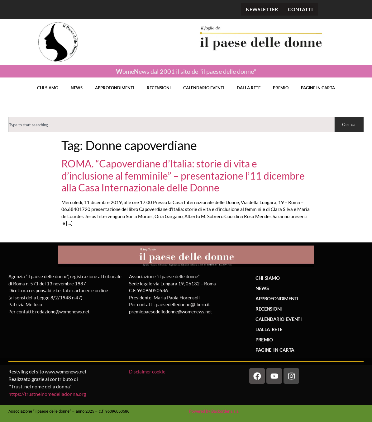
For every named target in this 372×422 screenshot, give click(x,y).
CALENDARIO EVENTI (203, 87)
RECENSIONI (159, 87)
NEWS (77, 87)
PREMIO (281, 87)
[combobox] (171, 124)
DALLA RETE (248, 87)
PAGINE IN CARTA (318, 87)
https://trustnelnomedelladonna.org (47, 394)
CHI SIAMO (47, 87)
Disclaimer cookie (147, 371)
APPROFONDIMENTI (114, 87)
